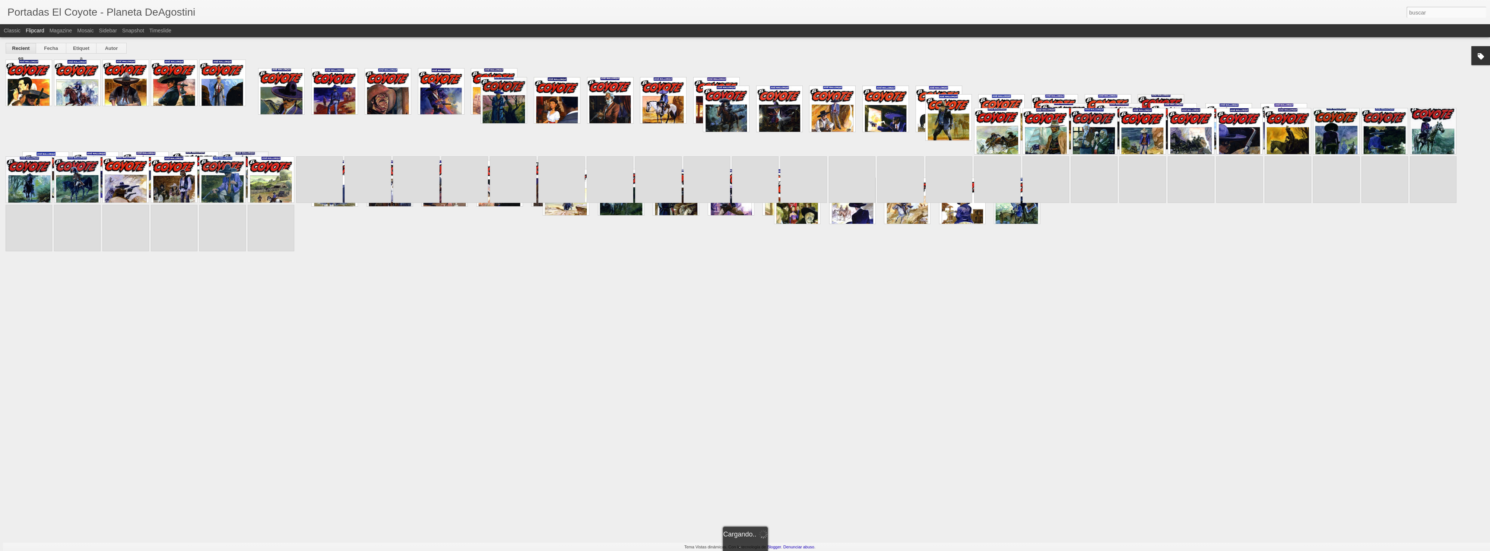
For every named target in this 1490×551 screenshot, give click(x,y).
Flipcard (35, 31)
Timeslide (160, 31)
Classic (12, 31)
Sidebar (108, 31)
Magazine (61, 31)
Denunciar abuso (798, 547)
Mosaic (85, 31)
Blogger (774, 547)
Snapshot (133, 31)
